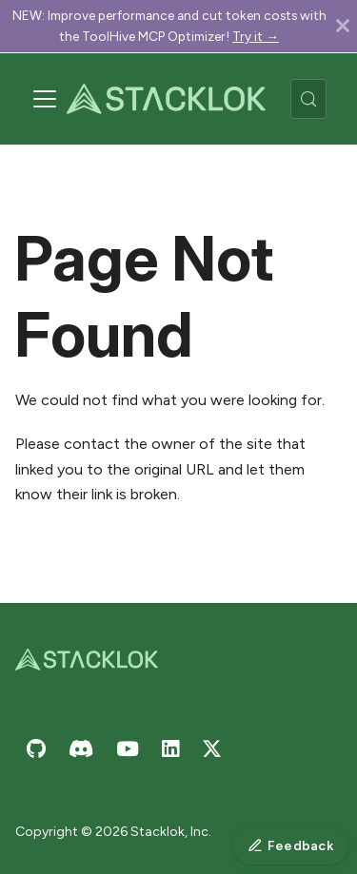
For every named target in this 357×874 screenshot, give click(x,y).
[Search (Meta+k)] (308, 99)
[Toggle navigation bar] (44, 99)
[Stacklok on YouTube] (127, 749)
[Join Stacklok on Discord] (81, 749)
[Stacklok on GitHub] (36, 749)
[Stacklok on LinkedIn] (170, 749)
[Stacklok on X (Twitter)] (211, 749)
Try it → (255, 36)
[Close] (342, 26)
